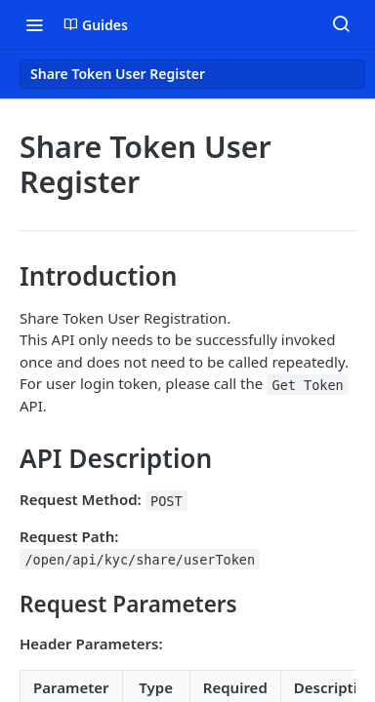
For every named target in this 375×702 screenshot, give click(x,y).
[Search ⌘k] (340, 24)
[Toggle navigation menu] (34, 24)
